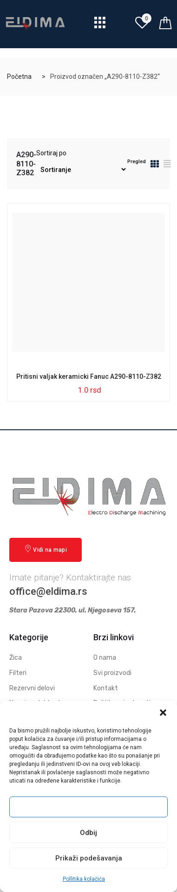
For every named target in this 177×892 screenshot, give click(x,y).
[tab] (155, 165)
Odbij (88, 832)
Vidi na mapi (45, 549)
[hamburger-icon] (100, 25)
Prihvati (88, 807)
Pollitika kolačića (84, 879)
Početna (19, 76)
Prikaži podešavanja (88, 858)
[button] (163, 712)
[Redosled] (81, 169)
